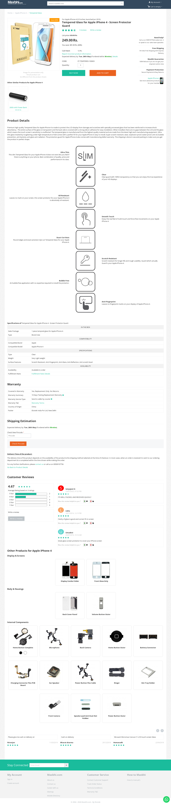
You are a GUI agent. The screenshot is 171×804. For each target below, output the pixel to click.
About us (50, 780)
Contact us (51, 784)
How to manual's (133, 780)
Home (10, 13)
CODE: (64, 61)
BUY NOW (73, 73)
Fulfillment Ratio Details (41, 374)
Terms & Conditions (94, 788)
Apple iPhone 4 (21, 13)
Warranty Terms (38, 403)
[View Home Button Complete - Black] (20, 652)
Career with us (52, 788)
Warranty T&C (92, 792)
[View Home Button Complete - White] (25, 652)
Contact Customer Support (97, 780)
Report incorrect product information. (76, 54)
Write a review (95, 30)
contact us (39, 464)
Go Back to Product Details (17, 467)
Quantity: (65, 65)
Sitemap (50, 792)
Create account (13, 783)
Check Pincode (18, 443)
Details (115, 56)
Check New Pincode (15, 432)
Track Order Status (94, 784)
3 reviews (83, 30)
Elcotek (97, 802)
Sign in (9, 779)
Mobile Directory (53, 795)
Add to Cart (103, 73)
